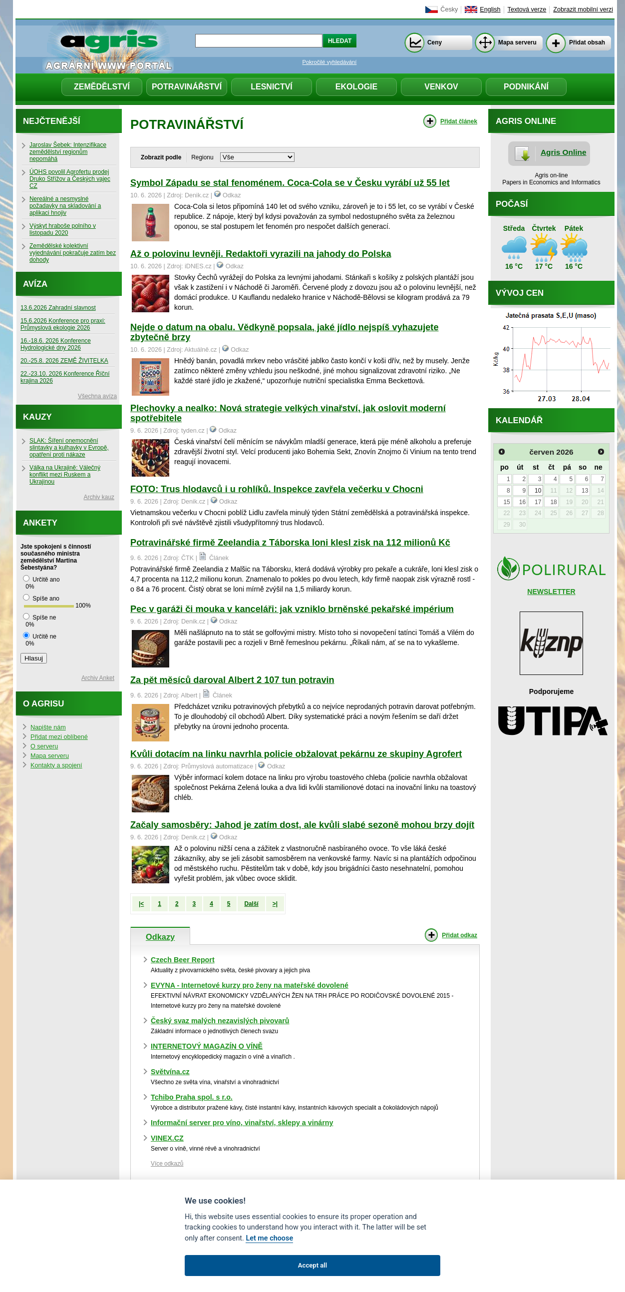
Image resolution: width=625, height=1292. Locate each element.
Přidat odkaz (459, 935)
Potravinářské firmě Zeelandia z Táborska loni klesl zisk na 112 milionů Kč (290, 543)
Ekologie (356, 86)
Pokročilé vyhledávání (330, 62)
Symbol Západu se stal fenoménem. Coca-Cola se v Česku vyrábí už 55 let (290, 183)
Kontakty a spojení (56, 765)
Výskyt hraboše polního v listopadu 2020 (62, 229)
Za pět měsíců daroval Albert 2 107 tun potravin (232, 680)
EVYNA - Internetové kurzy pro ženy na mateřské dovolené (249, 985)
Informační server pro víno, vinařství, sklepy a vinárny (242, 1123)
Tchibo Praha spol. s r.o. (192, 1097)
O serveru (44, 746)
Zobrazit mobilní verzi (583, 9)
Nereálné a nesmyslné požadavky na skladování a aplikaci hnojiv (65, 205)
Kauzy (37, 417)
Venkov (441, 86)
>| (275, 903)
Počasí (512, 204)
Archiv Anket (97, 677)
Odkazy (160, 936)
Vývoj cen (520, 293)
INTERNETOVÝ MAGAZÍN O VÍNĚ (207, 1046)
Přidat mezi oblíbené (59, 736)
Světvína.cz (170, 1072)
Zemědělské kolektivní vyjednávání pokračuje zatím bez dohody (72, 252)
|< (141, 903)
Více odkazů (167, 1163)
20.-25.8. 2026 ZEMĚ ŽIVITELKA (64, 360)
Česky (449, 9)
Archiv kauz (99, 497)
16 (522, 502)
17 (538, 502)
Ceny (434, 42)
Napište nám (48, 727)
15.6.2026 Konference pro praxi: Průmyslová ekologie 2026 (62, 324)
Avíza (35, 284)
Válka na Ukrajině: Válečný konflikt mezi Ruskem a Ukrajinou (64, 474)
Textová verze (527, 9)
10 (538, 490)
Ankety (40, 523)
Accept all (312, 1265)
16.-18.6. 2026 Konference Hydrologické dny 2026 (55, 344)
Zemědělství (102, 86)
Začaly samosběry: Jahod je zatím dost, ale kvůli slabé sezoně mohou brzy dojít (302, 825)
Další (251, 903)
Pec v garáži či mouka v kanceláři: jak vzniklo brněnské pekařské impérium (292, 609)
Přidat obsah (587, 42)
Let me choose (269, 1238)
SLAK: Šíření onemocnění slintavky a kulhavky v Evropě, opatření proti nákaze (69, 447)
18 (553, 502)
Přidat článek (458, 121)
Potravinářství (187, 86)
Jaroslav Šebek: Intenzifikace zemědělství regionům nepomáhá (67, 151)
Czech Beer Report (183, 960)
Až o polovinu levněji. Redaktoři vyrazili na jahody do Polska (260, 254)
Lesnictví (272, 86)
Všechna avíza (97, 396)
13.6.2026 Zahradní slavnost (58, 307)
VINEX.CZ (167, 1138)
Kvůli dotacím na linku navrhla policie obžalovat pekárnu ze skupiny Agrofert (296, 754)
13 (585, 490)
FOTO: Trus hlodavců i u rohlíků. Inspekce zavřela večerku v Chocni (276, 489)
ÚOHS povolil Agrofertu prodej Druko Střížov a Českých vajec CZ (69, 178)
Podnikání (526, 86)
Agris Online (564, 152)
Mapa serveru (517, 42)
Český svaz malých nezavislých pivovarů (220, 1021)
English (490, 9)
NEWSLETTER (551, 592)
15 (506, 502)
